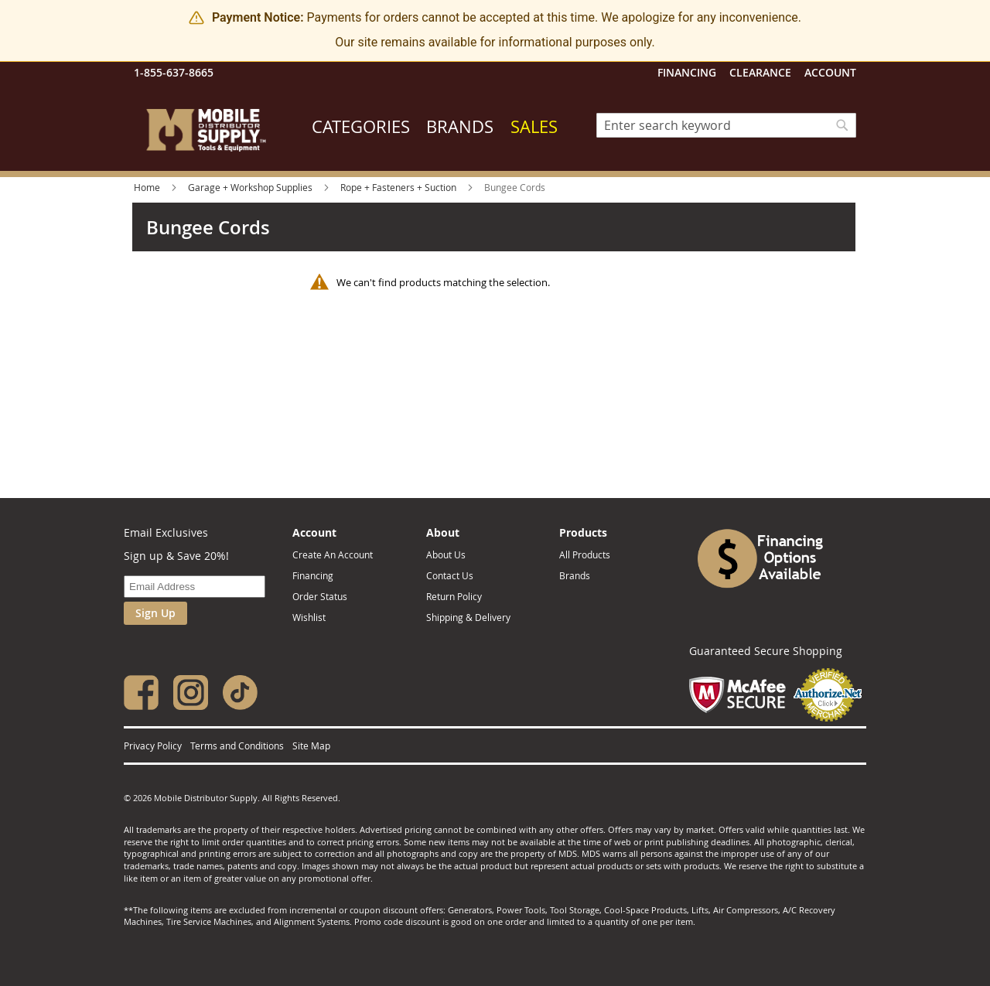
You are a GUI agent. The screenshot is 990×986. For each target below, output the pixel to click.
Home (148, 187)
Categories (361, 126)
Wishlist (309, 617)
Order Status (319, 596)
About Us (446, 554)
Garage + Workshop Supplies (251, 187)
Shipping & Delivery (468, 617)
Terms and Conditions (237, 745)
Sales (534, 126)
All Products (584, 554)
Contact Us (449, 575)
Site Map (311, 745)
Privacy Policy (153, 745)
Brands (459, 126)
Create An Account (332, 554)
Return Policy (454, 596)
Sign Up (155, 613)
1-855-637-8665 (173, 72)
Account (830, 72)
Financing (686, 72)
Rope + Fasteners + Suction (399, 187)
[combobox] (726, 125)
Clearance (760, 72)
